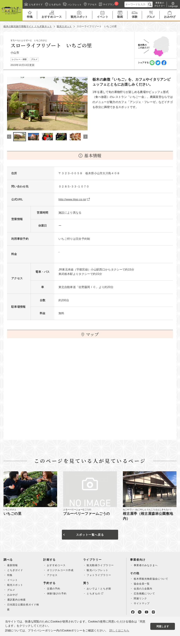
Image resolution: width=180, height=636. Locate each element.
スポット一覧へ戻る (90, 534)
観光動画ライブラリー (100, 565)
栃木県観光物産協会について (151, 578)
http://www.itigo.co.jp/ (72, 199)
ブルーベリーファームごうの (86, 514)
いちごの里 (12, 514)
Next (85, 137)
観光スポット (64, 26)
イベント (12, 580)
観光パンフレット (97, 570)
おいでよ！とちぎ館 (99, 588)
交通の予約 (53, 588)
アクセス (52, 575)
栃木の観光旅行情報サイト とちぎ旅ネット (28, 26)
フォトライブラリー (99, 575)
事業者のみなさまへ (146, 565)
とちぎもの (93, 593)
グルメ (11, 589)
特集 (10, 575)
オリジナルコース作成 (60, 570)
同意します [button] (162, 626)
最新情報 (12, 565)
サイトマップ (142, 603)
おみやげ (12, 594)
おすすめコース (56, 565)
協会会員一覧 (142, 583)
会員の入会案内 (143, 588)
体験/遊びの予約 (57, 593)
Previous (9, 137)
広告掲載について (144, 593)
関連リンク (140, 598)
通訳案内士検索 (16, 599)
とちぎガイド (15, 570)
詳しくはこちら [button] (119, 630)
